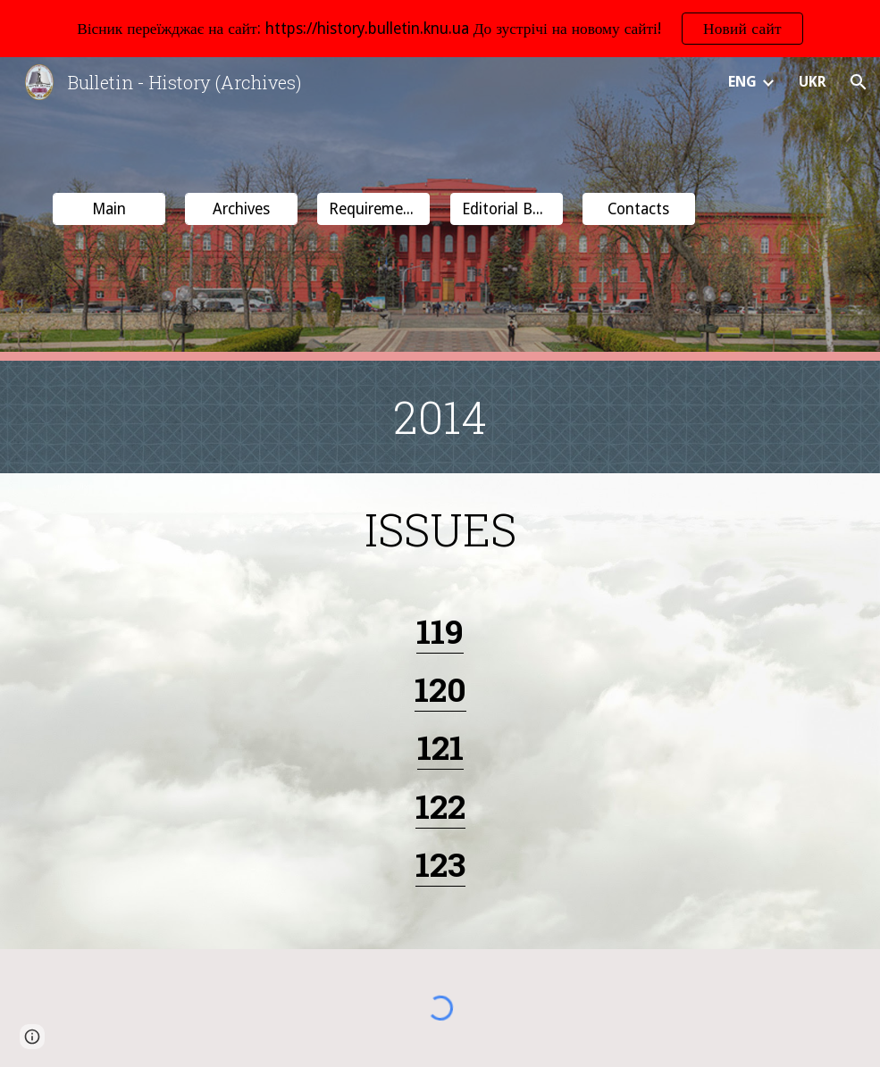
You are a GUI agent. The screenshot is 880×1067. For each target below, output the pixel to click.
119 (440, 631)
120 (440, 689)
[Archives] (241, 209)
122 (440, 806)
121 (440, 747)
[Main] (109, 209)
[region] (440, 28)
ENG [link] (742, 81)
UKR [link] (812, 81)
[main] (440, 417)
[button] (858, 82)
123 (440, 864)
